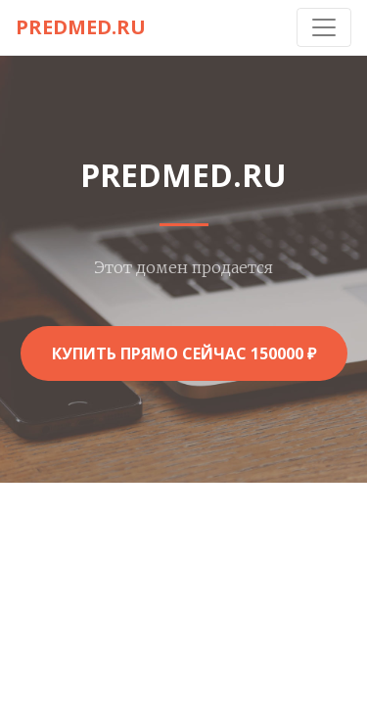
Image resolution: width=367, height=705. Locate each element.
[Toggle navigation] (324, 27)
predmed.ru (81, 27)
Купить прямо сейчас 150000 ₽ (184, 353)
